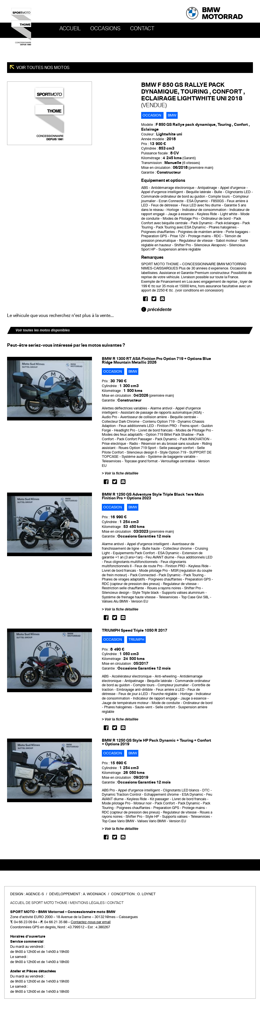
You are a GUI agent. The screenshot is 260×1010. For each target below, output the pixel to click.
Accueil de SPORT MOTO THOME (38, 903)
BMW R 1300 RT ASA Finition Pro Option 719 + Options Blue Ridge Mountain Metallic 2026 (156, 360)
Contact (142, 28)
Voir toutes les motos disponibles (43, 330)
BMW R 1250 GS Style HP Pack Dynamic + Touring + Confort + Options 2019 (156, 742)
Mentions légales (87, 903)
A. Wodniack (94, 894)
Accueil (70, 28)
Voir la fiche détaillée (121, 473)
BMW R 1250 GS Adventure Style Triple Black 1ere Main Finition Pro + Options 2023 (153, 496)
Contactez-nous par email (91, 922)
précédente (156, 309)
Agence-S (35, 894)
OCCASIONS (105, 28)
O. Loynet (146, 894)
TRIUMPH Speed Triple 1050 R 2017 (134, 630)
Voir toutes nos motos (43, 67)
